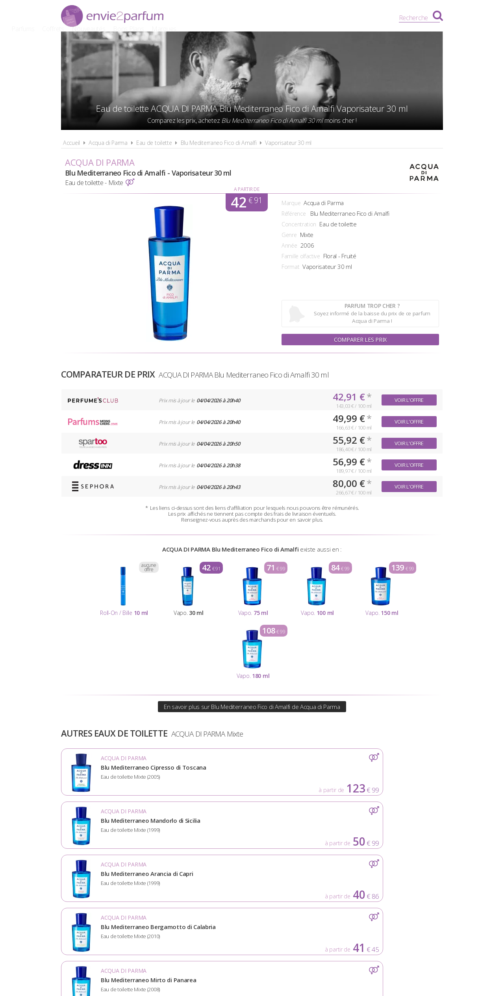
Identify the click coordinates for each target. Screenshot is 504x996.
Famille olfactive (301, 256)
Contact (380, 885)
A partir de (246, 189)
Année (289, 245)
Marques (351, 17)
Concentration (299, 224)
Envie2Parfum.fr (112, 17)
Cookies (293, 885)
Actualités (122, 885)
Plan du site (337, 885)
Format (290, 266)
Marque (291, 203)
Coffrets (241, 17)
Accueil (71, 142)
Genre (289, 235)
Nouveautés (276, 17)
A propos (165, 885)
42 (246, 202)
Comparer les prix (360, 338)
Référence (294, 213)
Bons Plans (316, 17)
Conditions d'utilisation (230, 885)
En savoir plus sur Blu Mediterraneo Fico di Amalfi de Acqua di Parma (252, 707)
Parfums (210, 17)
